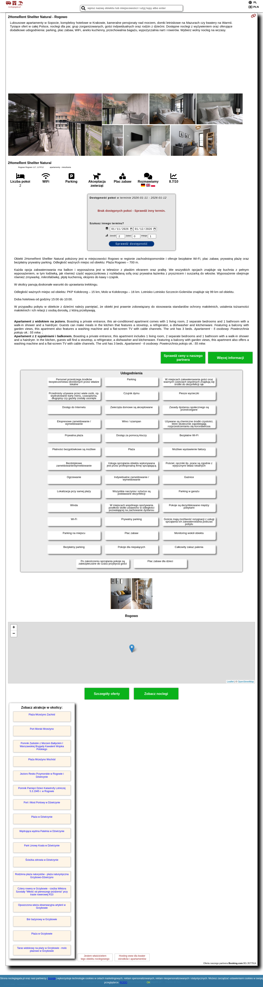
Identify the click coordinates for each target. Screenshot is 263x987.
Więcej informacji (230, 358)
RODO (123, 982)
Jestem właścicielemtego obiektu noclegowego (95, 957)
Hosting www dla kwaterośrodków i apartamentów (132, 957)
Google (52, 978)
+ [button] (13, 628)
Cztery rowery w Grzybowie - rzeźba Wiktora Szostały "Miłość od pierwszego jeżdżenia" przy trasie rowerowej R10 (42, 891)
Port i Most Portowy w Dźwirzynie (42, 802)
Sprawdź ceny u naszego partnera (183, 357)
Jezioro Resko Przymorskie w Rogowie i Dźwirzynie (42, 775)
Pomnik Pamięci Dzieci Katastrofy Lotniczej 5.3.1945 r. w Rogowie (42, 789)
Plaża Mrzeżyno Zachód (42, 714)
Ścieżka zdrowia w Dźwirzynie (41, 859)
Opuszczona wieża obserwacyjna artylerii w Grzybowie (42, 906)
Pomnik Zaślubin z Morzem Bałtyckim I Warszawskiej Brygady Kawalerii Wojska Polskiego (42, 746)
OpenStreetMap (246, 681)
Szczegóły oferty (107, 694)
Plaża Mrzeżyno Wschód (41, 759)
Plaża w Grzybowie (41, 933)
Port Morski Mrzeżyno (42, 728)
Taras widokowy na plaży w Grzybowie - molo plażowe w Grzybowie (42, 949)
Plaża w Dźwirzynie (41, 816)
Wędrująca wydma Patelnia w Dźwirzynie (41, 831)
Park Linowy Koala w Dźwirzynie (42, 845)
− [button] (13, 634)
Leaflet (230, 681)
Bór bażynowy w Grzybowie (42, 919)
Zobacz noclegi (156, 694)
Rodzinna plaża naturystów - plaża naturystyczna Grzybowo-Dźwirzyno (42, 876)
